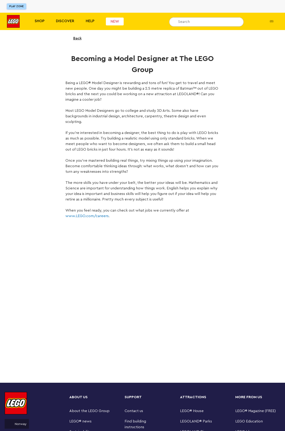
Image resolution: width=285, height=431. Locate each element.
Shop (39, 21)
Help (90, 21)
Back (74, 38)
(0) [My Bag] (267, 21)
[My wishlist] (254, 21)
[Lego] (13, 21)
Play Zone (16, 6)
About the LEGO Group (89, 411)
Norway (17, 423)
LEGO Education (249, 421)
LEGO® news (80, 421)
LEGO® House (192, 411)
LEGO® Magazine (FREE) (255, 411)
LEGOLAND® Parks (196, 421)
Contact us (134, 411)
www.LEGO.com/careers (87, 216)
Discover (65, 21)
